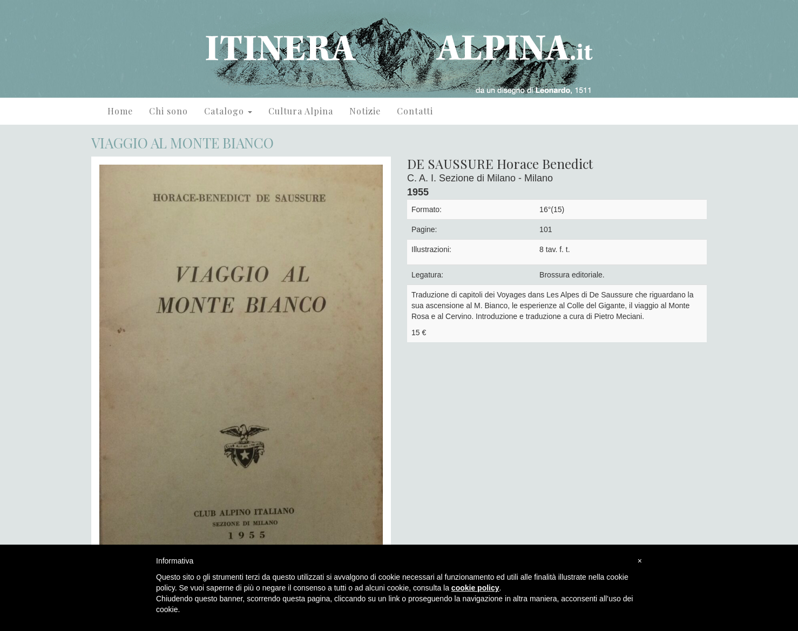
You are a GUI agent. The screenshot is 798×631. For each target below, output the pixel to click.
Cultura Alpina (300, 111)
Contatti (415, 111)
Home (120, 111)
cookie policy (475, 587)
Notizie (365, 111)
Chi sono (168, 111)
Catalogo (228, 111)
